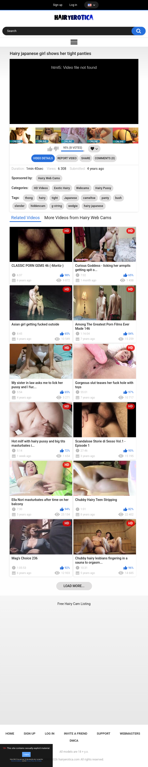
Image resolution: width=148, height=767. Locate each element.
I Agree (26, 754)
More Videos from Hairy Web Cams (77, 217)
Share (85, 158)
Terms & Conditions (16, 761)
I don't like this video (56, 149)
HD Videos (41, 188)
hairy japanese (93, 206)
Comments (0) (105, 158)
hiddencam (38, 206)
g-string (57, 206)
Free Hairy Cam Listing (74, 604)
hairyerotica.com (69, 759)
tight (55, 198)
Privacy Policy (30, 761)
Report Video (66, 158)
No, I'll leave (38, 761)
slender (19, 206)
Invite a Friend (75, 733)
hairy (42, 198)
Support (103, 733)
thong (29, 198)
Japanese (70, 198)
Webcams (82, 188)
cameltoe (89, 198)
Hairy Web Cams (49, 178)
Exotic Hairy (62, 188)
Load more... (74, 586)
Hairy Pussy (103, 188)
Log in (73, 5)
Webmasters (130, 733)
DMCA (74, 740)
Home (9, 733)
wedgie (73, 206)
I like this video (50, 149)
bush (118, 198)
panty (105, 198)
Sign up (57, 5)
